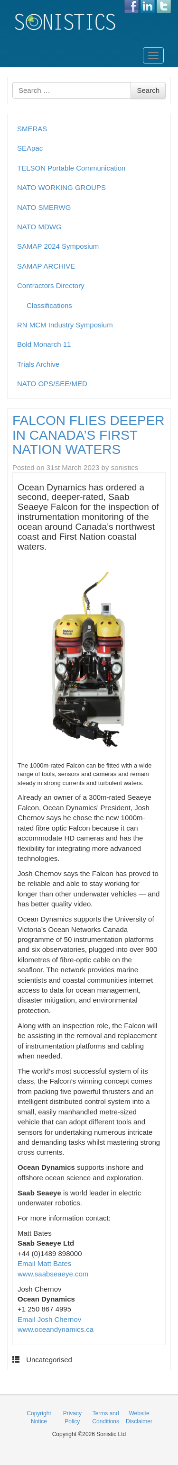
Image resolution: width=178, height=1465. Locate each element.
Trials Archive (38, 364)
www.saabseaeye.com (53, 1274)
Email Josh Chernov (49, 1319)
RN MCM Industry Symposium (65, 325)
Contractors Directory (50, 285)
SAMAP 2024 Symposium (58, 246)
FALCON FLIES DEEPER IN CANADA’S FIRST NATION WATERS (88, 435)
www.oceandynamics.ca (56, 1329)
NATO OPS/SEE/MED (52, 384)
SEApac (30, 148)
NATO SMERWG (44, 207)
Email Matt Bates (44, 1263)
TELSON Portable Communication (71, 168)
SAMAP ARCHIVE (46, 266)
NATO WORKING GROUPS (61, 187)
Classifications (49, 305)
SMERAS (32, 129)
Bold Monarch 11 (44, 344)
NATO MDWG (39, 227)
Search (148, 90)
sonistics (125, 467)
